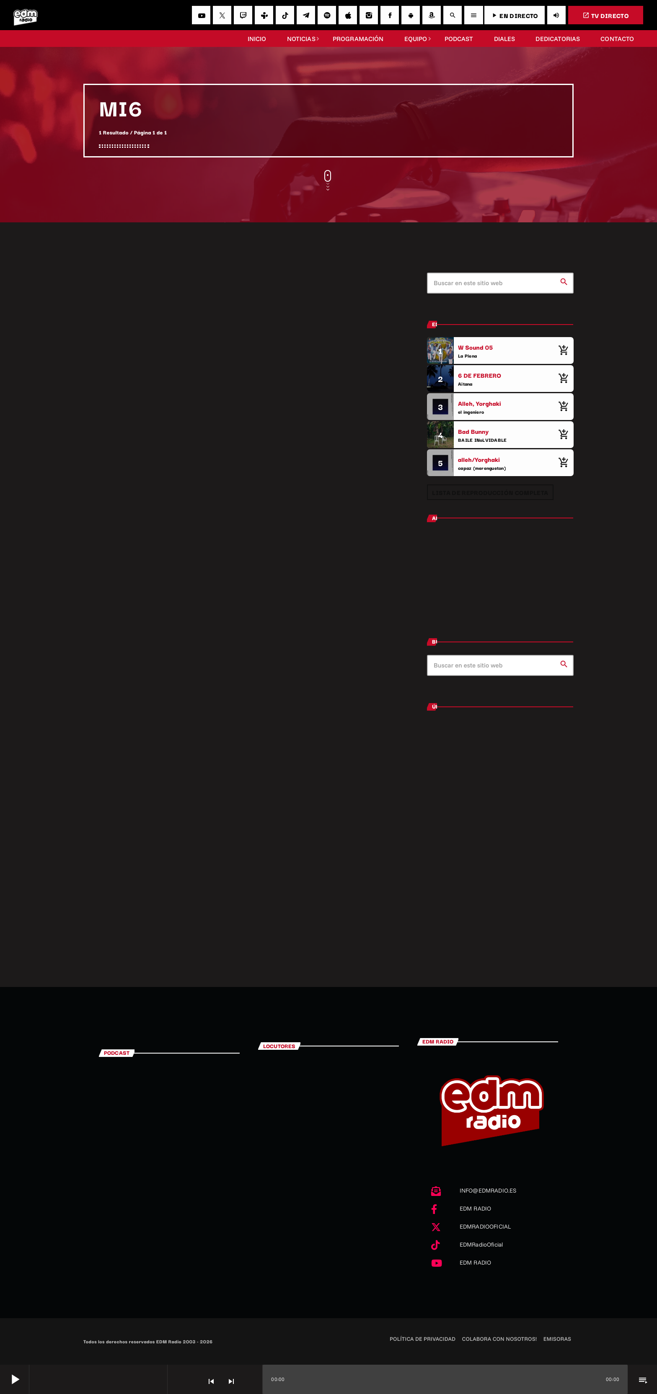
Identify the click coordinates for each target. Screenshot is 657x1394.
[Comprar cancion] (563, 350)
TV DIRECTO (605, 15)
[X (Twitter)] (222, 15)
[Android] (410, 15)
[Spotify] (327, 15)
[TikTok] (285, 15)
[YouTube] (201, 15)
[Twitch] (243, 15)
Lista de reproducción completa (490, 492)
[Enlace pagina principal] (26, 15)
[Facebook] (389, 15)
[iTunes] (348, 15)
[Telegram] (306, 15)
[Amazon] (431, 15)
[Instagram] (369, 15)
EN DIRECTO (514, 15)
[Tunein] (264, 15)
